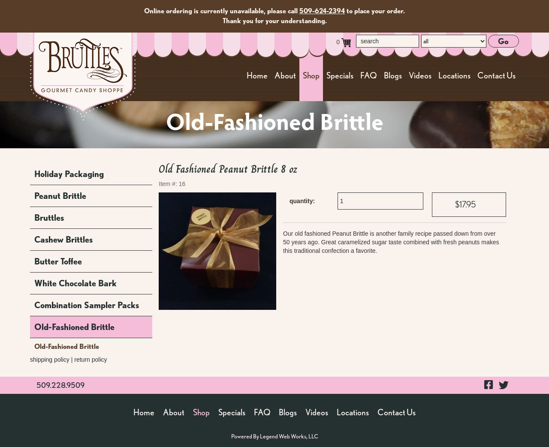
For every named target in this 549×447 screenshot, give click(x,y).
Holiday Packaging (69, 174)
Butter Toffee (58, 261)
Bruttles (49, 218)
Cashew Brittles (63, 239)
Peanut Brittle (60, 196)
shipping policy (49, 359)
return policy (90, 359)
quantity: (302, 201)
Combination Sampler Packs (86, 305)
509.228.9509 (60, 385)
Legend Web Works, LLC (289, 436)
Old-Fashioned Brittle (74, 327)
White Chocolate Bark (75, 283)
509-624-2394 (322, 11)
